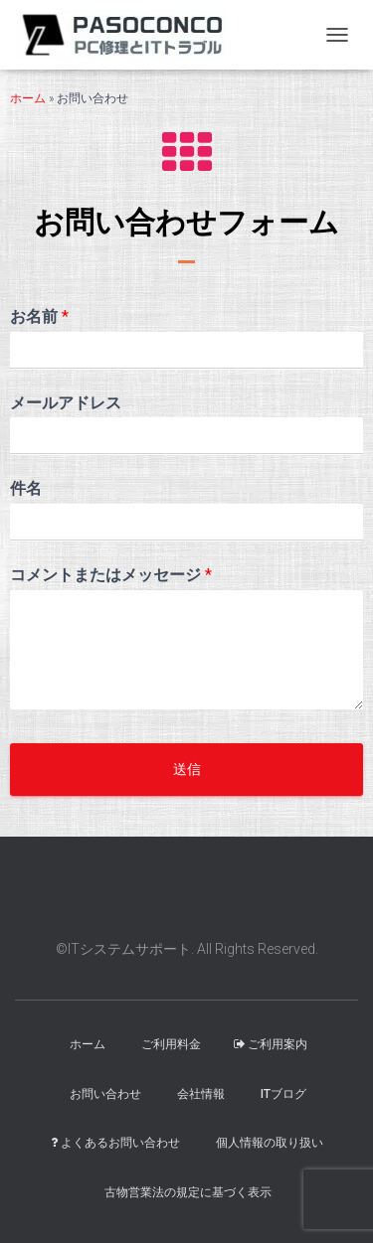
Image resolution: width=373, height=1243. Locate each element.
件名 (26, 488)
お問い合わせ (105, 1094)
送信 (187, 769)
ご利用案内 (270, 1044)
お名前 (39, 316)
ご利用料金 (171, 1044)
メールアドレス (65, 402)
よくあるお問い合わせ (115, 1143)
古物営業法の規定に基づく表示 (188, 1192)
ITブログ (283, 1094)
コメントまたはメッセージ (111, 574)
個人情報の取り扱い (269, 1143)
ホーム (28, 98)
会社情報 (201, 1094)
